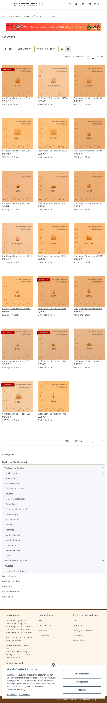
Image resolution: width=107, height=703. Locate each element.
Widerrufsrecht (79, 640)
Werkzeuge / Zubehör (14, 468)
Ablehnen (82, 690)
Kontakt (42, 620)
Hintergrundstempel (15, 499)
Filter (8, 48)
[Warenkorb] (93, 4)
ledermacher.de (69, 699)
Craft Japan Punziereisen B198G (53, 98)
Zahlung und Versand (82, 630)
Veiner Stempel (13, 550)
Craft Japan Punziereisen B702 (52, 256)
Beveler (9, 493)
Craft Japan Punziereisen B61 (51, 203)
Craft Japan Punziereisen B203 (88, 150)
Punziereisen (10, 473)
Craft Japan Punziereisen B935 (52, 308)
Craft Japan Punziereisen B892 (16, 308)
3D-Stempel (11, 478)
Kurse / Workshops (11, 591)
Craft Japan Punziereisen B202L (16, 150)
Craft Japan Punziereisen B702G (88, 256)
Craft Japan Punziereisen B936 (88, 308)
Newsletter (44, 635)
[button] (71, 4)
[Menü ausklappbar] (7, 1)
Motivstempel (12, 514)
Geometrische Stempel (16, 509)
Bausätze (8, 565)
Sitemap (43, 630)
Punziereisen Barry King (15, 560)
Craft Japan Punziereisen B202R (52, 150)
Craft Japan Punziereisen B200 (88, 98)
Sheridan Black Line (15, 488)
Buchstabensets (13, 483)
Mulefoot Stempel (14, 540)
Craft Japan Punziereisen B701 (88, 203)
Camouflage (11, 504)
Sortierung (23, 48)
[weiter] (102, 56)
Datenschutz (24, 695)
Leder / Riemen (9, 576)
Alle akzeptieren (82, 674)
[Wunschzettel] (82, 4)
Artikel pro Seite (44, 48)
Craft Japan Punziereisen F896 (16, 413)
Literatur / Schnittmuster (16, 571)
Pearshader (11, 529)
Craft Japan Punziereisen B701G (17, 256)
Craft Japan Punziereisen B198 (16, 98)
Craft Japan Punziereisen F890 (16, 361)
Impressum (12, 695)
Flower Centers (13, 545)
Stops (8, 555)
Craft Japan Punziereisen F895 (88, 361)
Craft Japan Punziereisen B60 (15, 203)
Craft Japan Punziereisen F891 (52, 361)
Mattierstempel (13, 535)
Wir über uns (45, 625)
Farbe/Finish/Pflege (11, 581)
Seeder (9, 524)
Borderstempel (13, 519)
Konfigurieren (82, 682)
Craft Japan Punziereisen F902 (52, 413)
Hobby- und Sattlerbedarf (14, 462)
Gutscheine (7, 596)
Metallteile (7, 586)
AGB (74, 620)
